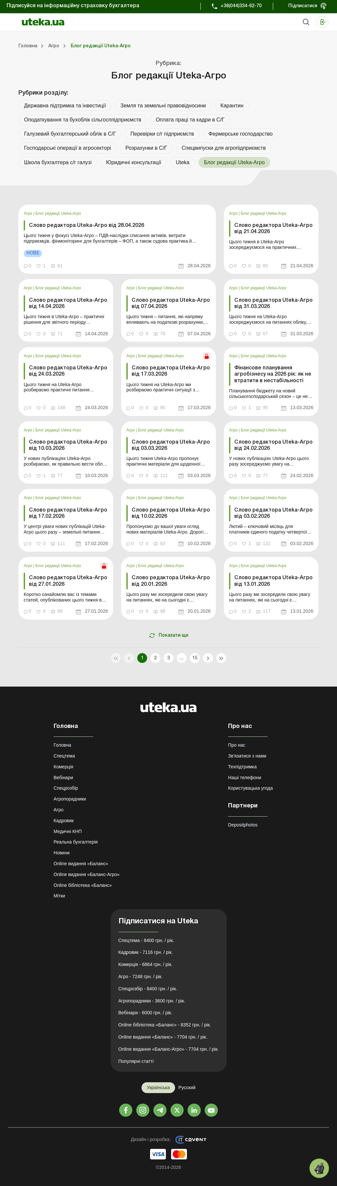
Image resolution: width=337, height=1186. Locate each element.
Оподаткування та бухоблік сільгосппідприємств (82, 119)
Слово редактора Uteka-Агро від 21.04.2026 (273, 228)
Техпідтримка (242, 766)
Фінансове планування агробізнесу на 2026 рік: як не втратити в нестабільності (272, 374)
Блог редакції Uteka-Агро (58, 213)
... (181, 658)
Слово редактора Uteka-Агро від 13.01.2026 (273, 581)
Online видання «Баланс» (81, 863)
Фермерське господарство (241, 134)
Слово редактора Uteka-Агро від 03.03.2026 (171, 445)
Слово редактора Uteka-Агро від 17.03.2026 (171, 371)
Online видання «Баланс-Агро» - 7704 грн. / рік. (168, 1049)
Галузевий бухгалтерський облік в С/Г (70, 134)
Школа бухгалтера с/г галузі (57, 162)
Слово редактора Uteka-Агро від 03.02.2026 (273, 513)
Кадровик (64, 820)
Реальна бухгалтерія (76, 842)
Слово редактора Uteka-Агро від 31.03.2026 (273, 303)
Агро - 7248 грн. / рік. (140, 976)
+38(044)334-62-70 (241, 6)
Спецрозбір (66, 788)
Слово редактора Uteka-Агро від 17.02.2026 (68, 513)
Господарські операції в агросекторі (67, 148)
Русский (186, 1087)
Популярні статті (136, 1061)
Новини (62, 852)
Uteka (183, 162)
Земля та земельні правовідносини (163, 105)
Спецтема (64, 755)
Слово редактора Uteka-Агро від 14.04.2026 (68, 303)
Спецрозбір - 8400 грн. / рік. (147, 988)
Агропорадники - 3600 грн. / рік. (151, 1000)
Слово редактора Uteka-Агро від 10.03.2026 (68, 445)
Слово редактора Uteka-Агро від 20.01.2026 (171, 581)
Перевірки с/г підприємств (162, 134)
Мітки (59, 895)
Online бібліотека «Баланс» (83, 885)
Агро (28, 213)
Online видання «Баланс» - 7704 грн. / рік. (162, 1037)
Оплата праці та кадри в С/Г (190, 119)
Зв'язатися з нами (247, 755)
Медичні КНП (68, 831)
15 (195, 658)
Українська (158, 1087)
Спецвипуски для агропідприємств (224, 148)
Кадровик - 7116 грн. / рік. (145, 952)
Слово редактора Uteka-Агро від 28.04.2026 (86, 225)
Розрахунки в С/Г (146, 148)
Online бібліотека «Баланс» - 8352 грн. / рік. (164, 1024)
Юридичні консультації (133, 162)
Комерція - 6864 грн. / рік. (145, 964)
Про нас (236, 745)
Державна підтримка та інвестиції (65, 105)
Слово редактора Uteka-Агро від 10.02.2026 (171, 513)
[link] (117, 239)
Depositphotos (243, 824)
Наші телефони (244, 777)
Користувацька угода (250, 788)
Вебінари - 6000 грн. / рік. (145, 1012)
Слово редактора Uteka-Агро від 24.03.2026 (68, 371)
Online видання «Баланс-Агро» (86, 874)
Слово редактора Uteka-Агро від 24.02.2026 (273, 445)
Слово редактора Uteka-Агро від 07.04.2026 (171, 303)
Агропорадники (70, 799)
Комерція (63, 766)
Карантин (232, 105)
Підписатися (302, 6)
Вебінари (63, 777)
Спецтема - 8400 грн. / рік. (146, 940)
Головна (62, 745)
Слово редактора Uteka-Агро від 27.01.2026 (68, 581)
